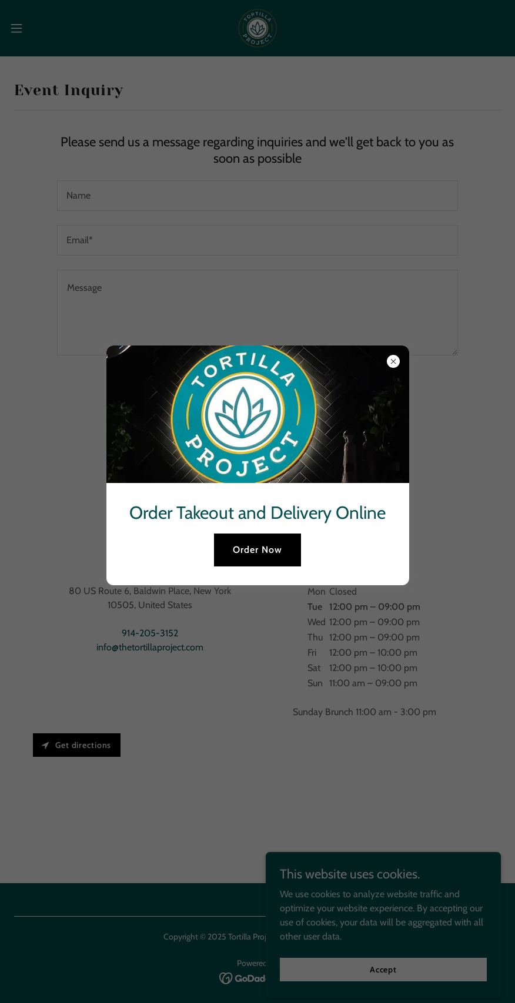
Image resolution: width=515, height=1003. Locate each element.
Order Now (257, 549)
